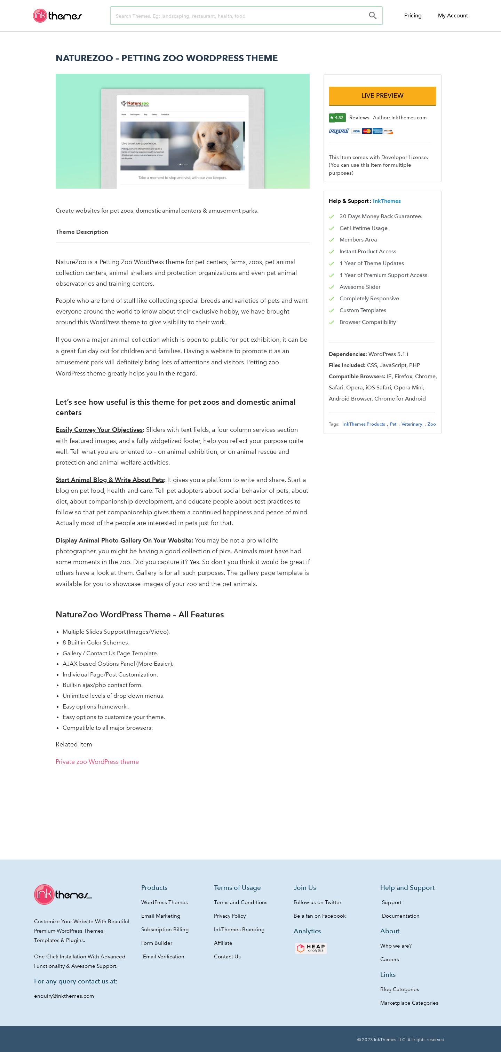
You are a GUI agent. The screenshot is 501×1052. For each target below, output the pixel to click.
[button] (382, 96)
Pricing (413, 15)
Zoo (432, 424)
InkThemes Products (363, 424)
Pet (393, 424)
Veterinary (412, 424)
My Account (453, 15)
